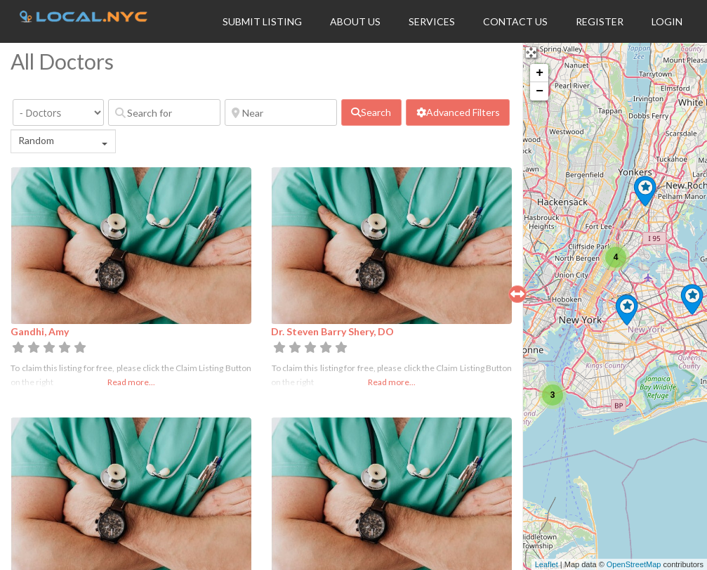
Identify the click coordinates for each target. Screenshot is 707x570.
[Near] (281, 112)
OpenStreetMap (634, 564)
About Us (355, 21)
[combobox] (63, 141)
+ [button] (539, 73)
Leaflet (546, 564)
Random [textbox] (36, 140)
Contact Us (515, 21)
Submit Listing (262, 21)
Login (667, 21)
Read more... (131, 382)
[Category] (58, 112)
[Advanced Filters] (458, 112)
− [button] (539, 91)
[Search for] (164, 112)
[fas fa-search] (371, 112)
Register (599, 21)
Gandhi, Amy (40, 331)
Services (432, 21)
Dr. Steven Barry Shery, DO (332, 331)
